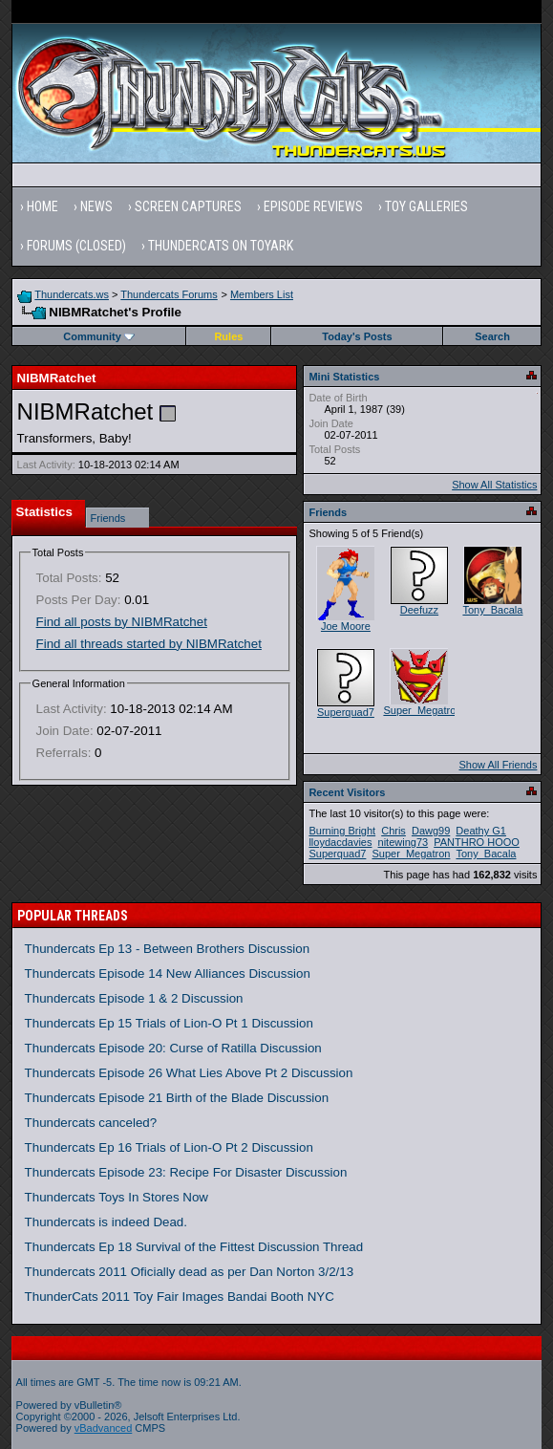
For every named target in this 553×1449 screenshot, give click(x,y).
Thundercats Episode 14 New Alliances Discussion (167, 973)
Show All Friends (497, 764)
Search (492, 336)
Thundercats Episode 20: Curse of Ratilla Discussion (173, 1048)
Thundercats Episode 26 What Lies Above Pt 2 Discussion (189, 1073)
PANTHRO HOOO (477, 842)
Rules (228, 336)
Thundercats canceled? (91, 1122)
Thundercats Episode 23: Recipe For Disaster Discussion (186, 1172)
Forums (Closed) (76, 245)
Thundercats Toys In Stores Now (116, 1197)
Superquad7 (345, 712)
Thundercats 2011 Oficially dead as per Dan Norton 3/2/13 (189, 1272)
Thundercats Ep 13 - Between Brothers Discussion (167, 948)
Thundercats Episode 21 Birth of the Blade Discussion (177, 1098)
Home (42, 206)
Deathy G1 (481, 830)
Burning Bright (341, 830)
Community (99, 336)
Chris (393, 830)
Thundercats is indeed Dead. (106, 1222)
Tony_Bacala (492, 610)
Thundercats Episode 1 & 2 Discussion (134, 998)
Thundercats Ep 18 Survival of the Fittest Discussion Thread (194, 1247)
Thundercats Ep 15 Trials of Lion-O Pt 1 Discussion (169, 1023)
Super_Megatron (422, 710)
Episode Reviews (313, 206)
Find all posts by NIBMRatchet (121, 622)
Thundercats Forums (168, 294)
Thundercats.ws (71, 294)
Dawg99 (431, 830)
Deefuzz (419, 610)
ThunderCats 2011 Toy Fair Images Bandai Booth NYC (179, 1296)
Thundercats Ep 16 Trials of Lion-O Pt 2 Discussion (169, 1147)
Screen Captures (188, 206)
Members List (261, 294)
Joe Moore (346, 626)
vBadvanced (103, 1428)
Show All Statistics (494, 484)
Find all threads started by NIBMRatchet (149, 644)
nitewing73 (403, 842)
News (96, 206)
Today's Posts (357, 336)
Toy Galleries (426, 206)
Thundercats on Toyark (220, 245)
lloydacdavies (340, 842)
